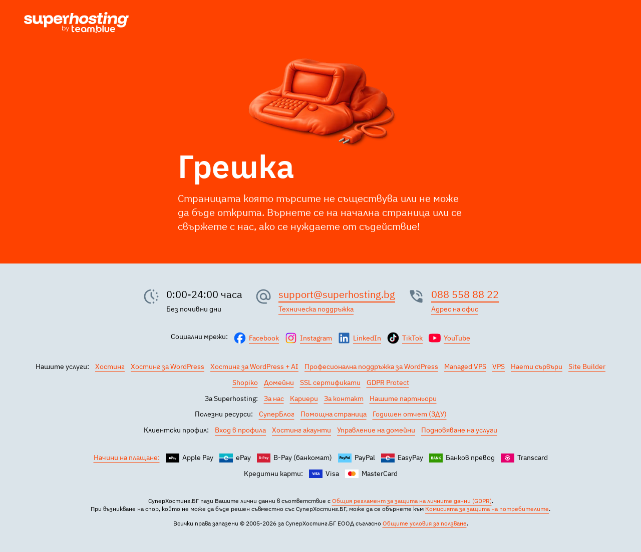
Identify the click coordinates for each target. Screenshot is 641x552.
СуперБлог (276, 414)
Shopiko (245, 382)
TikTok (412, 338)
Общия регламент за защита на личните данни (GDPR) (412, 500)
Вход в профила (240, 430)
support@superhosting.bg (336, 294)
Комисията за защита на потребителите (487, 508)
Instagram (316, 338)
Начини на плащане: (127, 457)
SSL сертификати (330, 382)
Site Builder (586, 366)
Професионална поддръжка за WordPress (371, 366)
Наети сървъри (536, 366)
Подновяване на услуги (459, 430)
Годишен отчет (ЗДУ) (410, 414)
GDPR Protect (388, 382)
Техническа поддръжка (316, 309)
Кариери (304, 398)
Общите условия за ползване (425, 523)
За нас (274, 398)
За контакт (344, 398)
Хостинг (110, 366)
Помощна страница (333, 414)
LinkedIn (367, 338)
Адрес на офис (454, 309)
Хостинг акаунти (301, 430)
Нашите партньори (403, 398)
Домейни (279, 382)
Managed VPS (465, 366)
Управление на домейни (376, 430)
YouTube (457, 338)
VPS (498, 366)
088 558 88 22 (465, 294)
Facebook (264, 338)
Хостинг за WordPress (167, 366)
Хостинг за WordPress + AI (254, 366)
